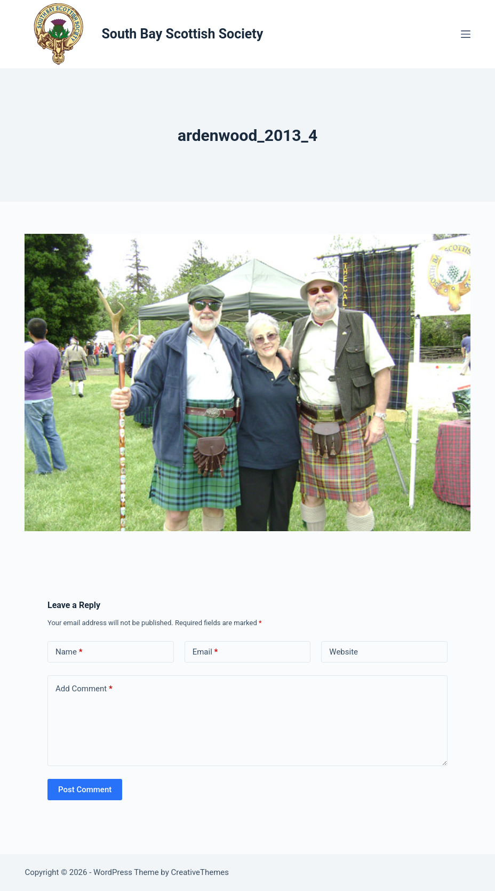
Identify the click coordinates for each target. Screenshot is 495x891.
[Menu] (465, 34)
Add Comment (84, 689)
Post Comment (84, 789)
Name (69, 652)
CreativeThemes (200, 872)
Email (205, 652)
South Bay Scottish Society (182, 34)
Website (343, 652)
